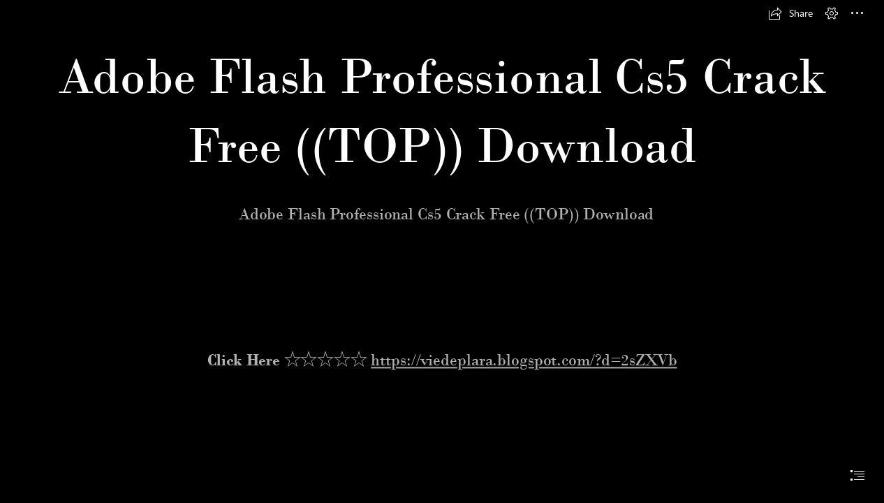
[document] (442, 251)
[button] (790, 13)
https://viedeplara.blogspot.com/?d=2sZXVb (524, 359)
